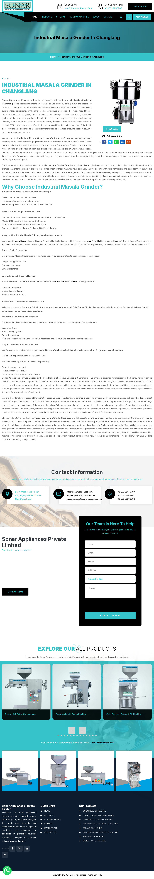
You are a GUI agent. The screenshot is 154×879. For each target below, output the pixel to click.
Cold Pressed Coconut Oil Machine (100, 823)
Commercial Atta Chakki (92, 241)
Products (46, 17)
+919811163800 (126, 499)
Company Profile (79, 17)
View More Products (102, 742)
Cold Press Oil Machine (94, 811)
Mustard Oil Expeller (93, 836)
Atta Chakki (20, 241)
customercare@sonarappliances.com (84, 499)
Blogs (96, 17)
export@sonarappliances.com (81, 495)
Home (34, 17)
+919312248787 (113, 8)
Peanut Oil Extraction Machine (98, 815)
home (53, 56)
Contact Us (50, 832)
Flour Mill (6, 244)
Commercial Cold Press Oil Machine (100, 832)
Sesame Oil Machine (92, 828)
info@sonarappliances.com (78, 8)
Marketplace (50, 828)
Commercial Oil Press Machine (98, 819)
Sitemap (60, 17)
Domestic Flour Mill (113, 241)
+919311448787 (126, 491)
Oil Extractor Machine (94, 841)
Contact (109, 17)
